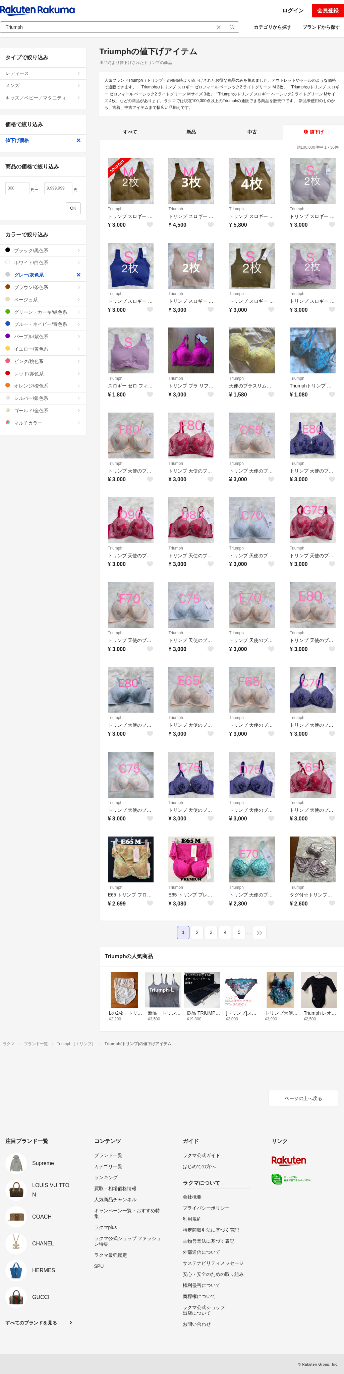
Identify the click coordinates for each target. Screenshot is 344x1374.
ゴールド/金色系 (43, 410)
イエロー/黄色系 (43, 349)
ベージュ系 (43, 299)
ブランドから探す (321, 27)
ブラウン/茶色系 (43, 287)
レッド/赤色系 (43, 373)
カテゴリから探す (272, 27)
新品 (191, 132)
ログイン (293, 10)
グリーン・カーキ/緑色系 (43, 312)
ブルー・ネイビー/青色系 (43, 324)
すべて (130, 132)
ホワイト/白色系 (43, 262)
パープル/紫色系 (43, 336)
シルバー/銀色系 (43, 398)
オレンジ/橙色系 (43, 385)
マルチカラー (43, 423)
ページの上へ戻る (303, 1098)
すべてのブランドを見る (31, 1322)
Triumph (115, 209)
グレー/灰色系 (43, 275)
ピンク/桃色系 (43, 361)
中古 (252, 132)
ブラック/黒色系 (43, 250)
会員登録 (328, 10)
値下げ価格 (43, 140)
